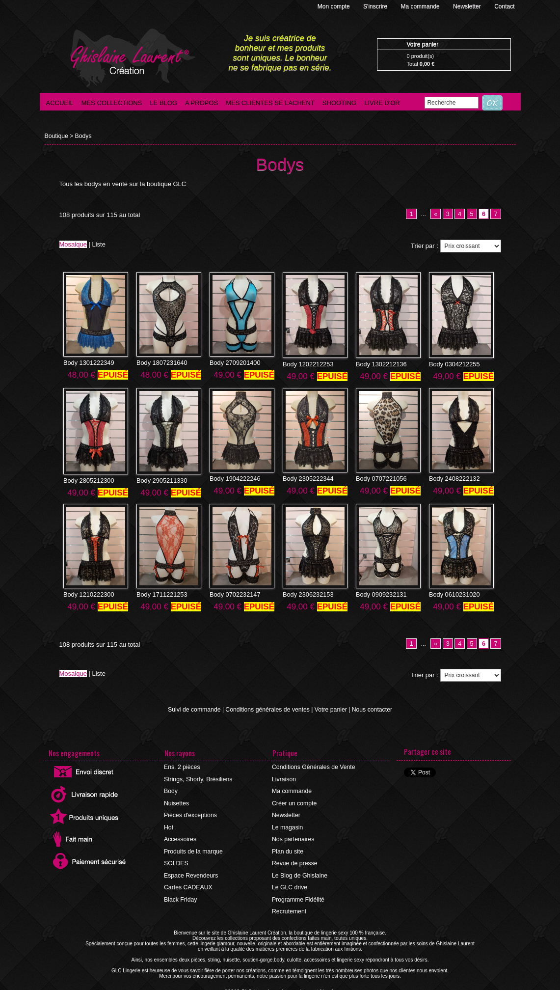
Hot (169, 825)
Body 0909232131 (379, 593)
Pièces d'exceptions (190, 813)
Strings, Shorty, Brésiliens (198, 777)
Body (171, 789)
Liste (99, 244)
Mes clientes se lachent (270, 103)
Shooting (339, 103)
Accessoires (180, 836)
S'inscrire (376, 6)
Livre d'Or (382, 103)
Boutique (56, 136)
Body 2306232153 (306, 593)
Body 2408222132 (453, 477)
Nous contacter (370, 708)
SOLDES (176, 860)
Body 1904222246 (233, 477)
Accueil (60, 103)
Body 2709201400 (233, 362)
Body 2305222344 (306, 477)
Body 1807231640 (160, 362)
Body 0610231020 (453, 593)
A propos (201, 103)
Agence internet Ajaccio (307, 987)
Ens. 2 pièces (182, 766)
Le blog (163, 103)
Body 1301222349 (87, 362)
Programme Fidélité (298, 895)
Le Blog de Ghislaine (299, 872)
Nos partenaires (293, 836)
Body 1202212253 (306, 364)
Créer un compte (294, 801)
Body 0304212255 (453, 364)
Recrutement (289, 907)
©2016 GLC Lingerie (250, 987)
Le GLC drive (289, 883)
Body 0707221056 (379, 477)
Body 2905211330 (160, 479)
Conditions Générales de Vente (313, 766)
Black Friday (180, 895)
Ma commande (420, 6)
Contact (504, 6)
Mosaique (73, 244)
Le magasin (287, 825)
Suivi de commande (195, 708)
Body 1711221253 (160, 593)
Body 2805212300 (87, 479)
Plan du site (287, 848)
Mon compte (334, 6)
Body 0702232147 (233, 593)
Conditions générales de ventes (268, 708)
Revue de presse (294, 860)
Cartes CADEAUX (188, 883)
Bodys (83, 136)
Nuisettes (176, 801)
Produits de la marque (193, 848)
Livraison (284, 777)
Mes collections (111, 103)
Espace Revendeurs (190, 872)
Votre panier (330, 708)
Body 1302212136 (379, 364)
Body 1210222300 (87, 593)
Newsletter (467, 6)
